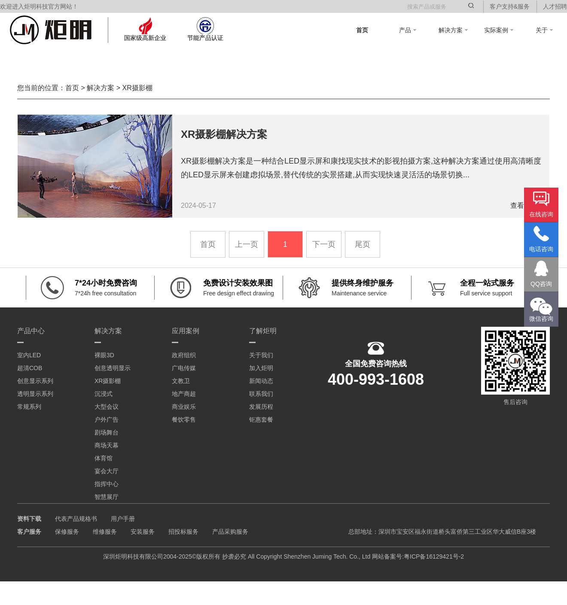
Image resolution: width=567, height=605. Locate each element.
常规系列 (29, 406)
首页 (362, 30)
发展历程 (261, 406)
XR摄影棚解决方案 (224, 134)
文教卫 (181, 380)
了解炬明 (263, 330)
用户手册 (123, 518)
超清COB (29, 368)
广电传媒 (184, 368)
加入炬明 (261, 368)
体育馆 (103, 458)
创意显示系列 (35, 380)
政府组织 (184, 355)
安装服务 (143, 531)
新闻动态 (261, 380)
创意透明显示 (112, 368)
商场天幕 (106, 445)
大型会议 (106, 406)
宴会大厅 (106, 471)
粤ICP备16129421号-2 (434, 556)
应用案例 (185, 330)
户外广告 (106, 419)
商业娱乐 (184, 406)
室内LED (29, 355)
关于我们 (261, 355)
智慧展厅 (106, 496)
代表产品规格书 (76, 518)
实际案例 (498, 30)
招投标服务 (183, 531)
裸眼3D (104, 355)
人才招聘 (555, 6)
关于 (544, 30)
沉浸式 (103, 393)
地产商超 (184, 393)
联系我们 (261, 393)
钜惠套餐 (261, 419)
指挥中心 (106, 483)
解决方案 (453, 30)
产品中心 (31, 330)
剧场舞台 (106, 432)
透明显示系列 (35, 393)
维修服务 (105, 531)
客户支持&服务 (510, 6)
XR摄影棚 (137, 87)
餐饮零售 (184, 419)
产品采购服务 (230, 531)
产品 (407, 30)
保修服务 (67, 531)
